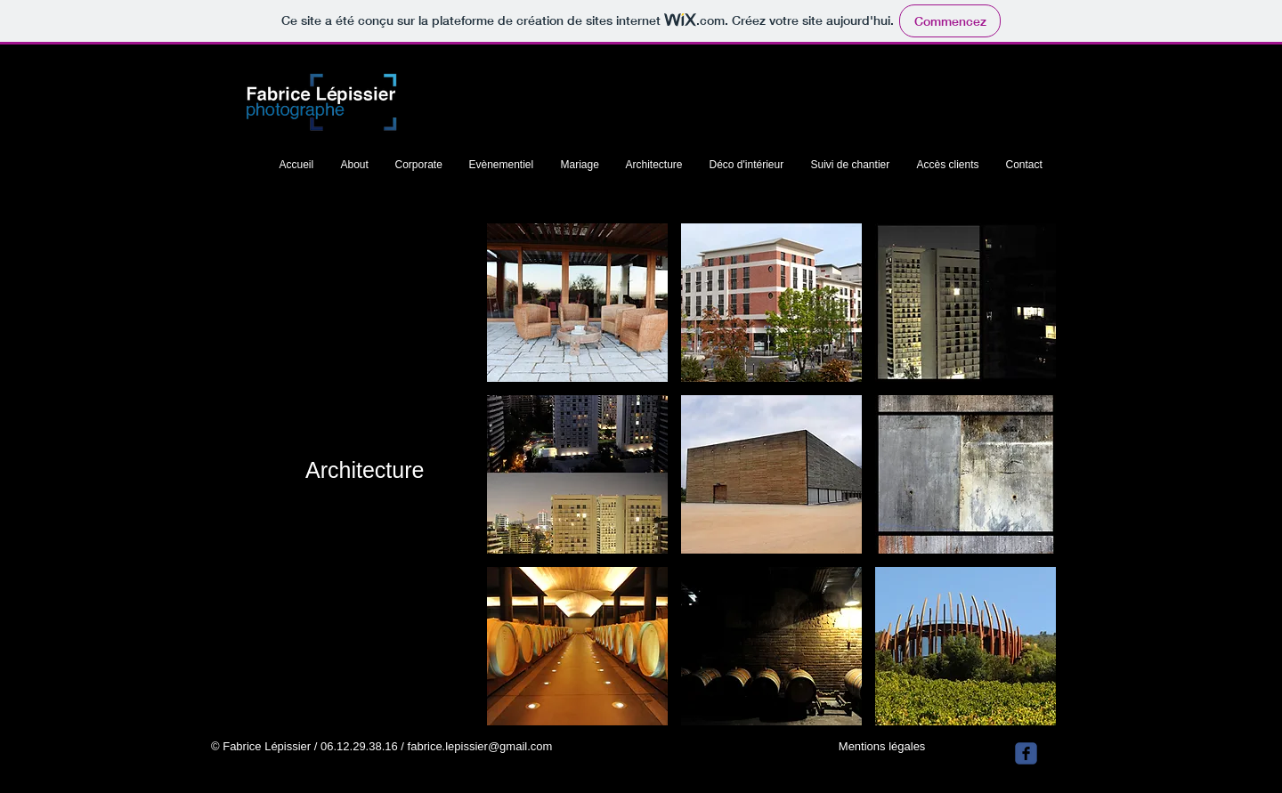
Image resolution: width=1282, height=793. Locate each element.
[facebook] (1026, 753)
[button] (577, 302)
